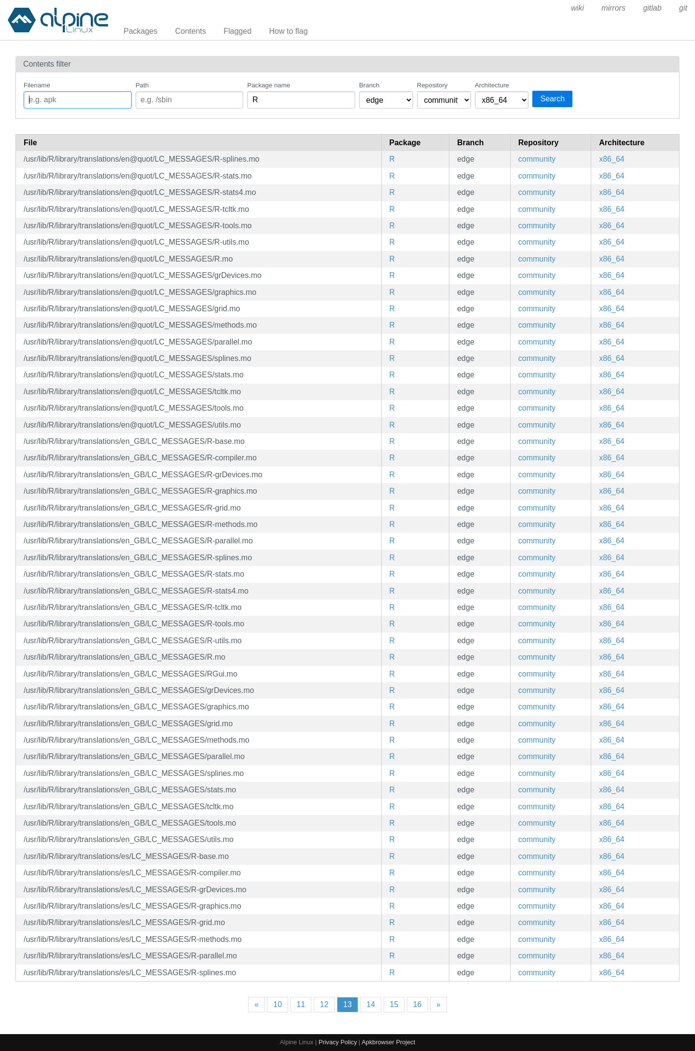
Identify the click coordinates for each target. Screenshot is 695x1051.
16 (417, 1004)
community (537, 159)
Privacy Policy (338, 1042)
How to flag (288, 31)
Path (142, 85)
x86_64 (612, 159)
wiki (577, 8)
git (683, 8)
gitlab (652, 8)
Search (552, 99)
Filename (37, 85)
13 (347, 1004)
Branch (369, 85)
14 (370, 1004)
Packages (140, 31)
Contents (190, 31)
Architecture (492, 85)
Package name (268, 85)
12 (324, 1004)
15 (394, 1004)
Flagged (237, 31)
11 (301, 1004)
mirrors (613, 8)
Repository (432, 85)
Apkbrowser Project (388, 1042)
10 (277, 1004)
